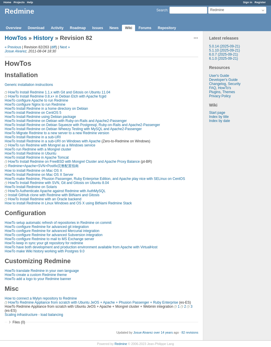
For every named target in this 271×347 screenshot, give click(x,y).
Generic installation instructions (29, 85)
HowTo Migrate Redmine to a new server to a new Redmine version (57, 133)
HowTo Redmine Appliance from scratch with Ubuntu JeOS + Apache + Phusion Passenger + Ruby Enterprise (93, 302)
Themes (228, 92)
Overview (13, 28)
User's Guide (219, 76)
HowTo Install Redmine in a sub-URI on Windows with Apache (52, 141)
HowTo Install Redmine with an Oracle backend (44, 199)
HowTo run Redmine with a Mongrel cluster (38, 149)
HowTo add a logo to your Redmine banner (38, 279)
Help (30, 2)
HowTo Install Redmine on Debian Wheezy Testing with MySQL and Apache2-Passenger (73, 129)
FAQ (212, 88)
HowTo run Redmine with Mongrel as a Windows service (51, 145)
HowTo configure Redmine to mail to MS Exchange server (49, 239)
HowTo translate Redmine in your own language (42, 271)
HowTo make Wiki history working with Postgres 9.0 (44, 251)
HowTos (16, 38)
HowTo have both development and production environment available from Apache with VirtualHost (81, 247)
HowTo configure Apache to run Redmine (36, 100)
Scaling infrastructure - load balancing (34, 315)
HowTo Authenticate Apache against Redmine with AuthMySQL (57, 191)
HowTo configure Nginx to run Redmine (35, 104)
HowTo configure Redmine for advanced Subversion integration (53, 235)
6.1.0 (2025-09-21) (223, 58)
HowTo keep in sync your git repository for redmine (44, 243)
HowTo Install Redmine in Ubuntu (30, 153)
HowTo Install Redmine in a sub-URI (33, 137)
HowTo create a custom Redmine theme (36, 275)
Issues (97, 28)
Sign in (247, 2)
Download (36, 28)
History (43, 38)
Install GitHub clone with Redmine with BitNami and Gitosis (53, 195)
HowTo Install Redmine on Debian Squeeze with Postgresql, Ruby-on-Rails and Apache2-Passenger (82, 125)
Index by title (219, 117)
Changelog (217, 84)
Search (161, 10)
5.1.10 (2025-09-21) (224, 50)
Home (7, 2)
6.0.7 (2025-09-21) (223, 54)
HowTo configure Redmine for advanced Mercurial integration (52, 231)
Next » (65, 47)
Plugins (214, 92)
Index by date (219, 121)
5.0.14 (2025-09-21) (224, 46)
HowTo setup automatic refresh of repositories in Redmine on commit (58, 223)
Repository (167, 28)
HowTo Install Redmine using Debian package (40, 117)
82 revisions (190, 332)
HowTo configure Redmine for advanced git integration (47, 227)
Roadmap (78, 28)
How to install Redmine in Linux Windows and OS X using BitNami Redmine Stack (68, 203)
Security (234, 84)
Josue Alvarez (15, 51)
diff (53, 47)
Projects (19, 2)
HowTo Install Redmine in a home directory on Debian (46, 109)
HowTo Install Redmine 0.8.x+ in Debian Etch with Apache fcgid (57, 96)
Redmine (120, 344)
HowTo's (224, 88)
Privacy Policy (220, 96)
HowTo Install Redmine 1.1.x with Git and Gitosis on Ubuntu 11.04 (59, 92)
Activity (57, 28)
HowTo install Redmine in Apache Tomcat (37, 157)
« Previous (13, 47)
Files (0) (19, 322)
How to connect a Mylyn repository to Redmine (41, 298)
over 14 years (163, 332)
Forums (145, 28)
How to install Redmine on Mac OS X (33, 171)
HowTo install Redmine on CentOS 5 (33, 113)
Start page (217, 113)
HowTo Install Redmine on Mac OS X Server (39, 175)
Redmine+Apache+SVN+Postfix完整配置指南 (43, 166)
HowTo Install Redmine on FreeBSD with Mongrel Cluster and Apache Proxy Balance (74, 162)
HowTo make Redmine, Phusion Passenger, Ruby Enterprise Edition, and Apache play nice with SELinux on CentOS (95, 179)
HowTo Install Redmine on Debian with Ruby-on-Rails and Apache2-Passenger (66, 121)
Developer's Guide (223, 80)
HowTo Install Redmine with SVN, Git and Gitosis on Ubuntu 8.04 (58, 183)
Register (260, 2)
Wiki (128, 28)
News (113, 28)
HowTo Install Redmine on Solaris (31, 187)
